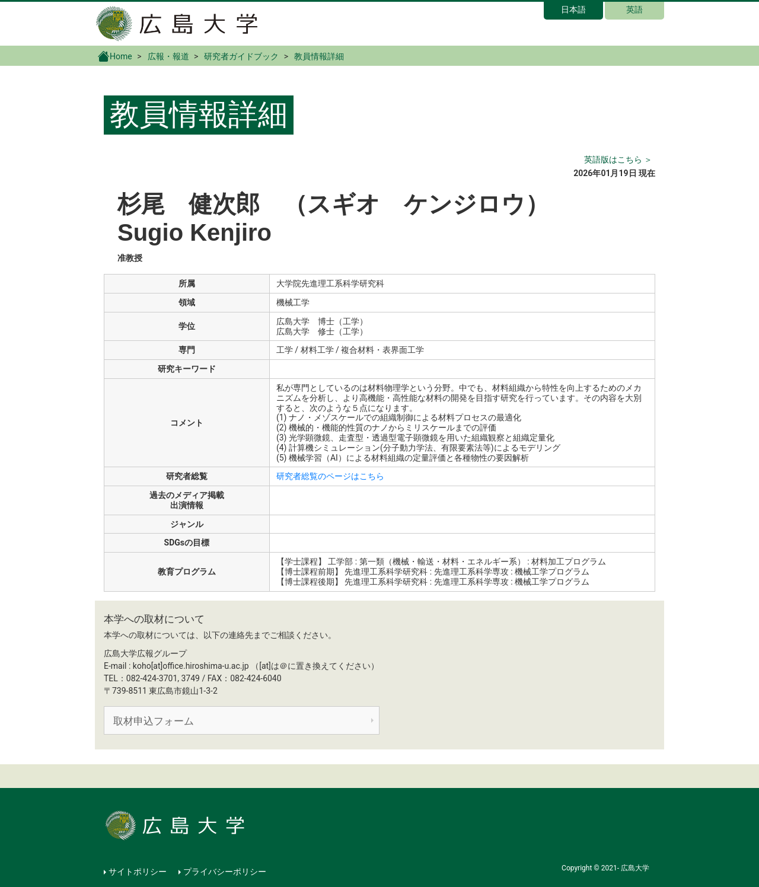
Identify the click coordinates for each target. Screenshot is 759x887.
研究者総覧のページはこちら (330, 476)
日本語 (573, 9)
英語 (634, 9)
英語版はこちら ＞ (618, 159)
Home (115, 55)
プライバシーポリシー (224, 871)
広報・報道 (168, 56)
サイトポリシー (138, 871)
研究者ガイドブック (241, 56)
